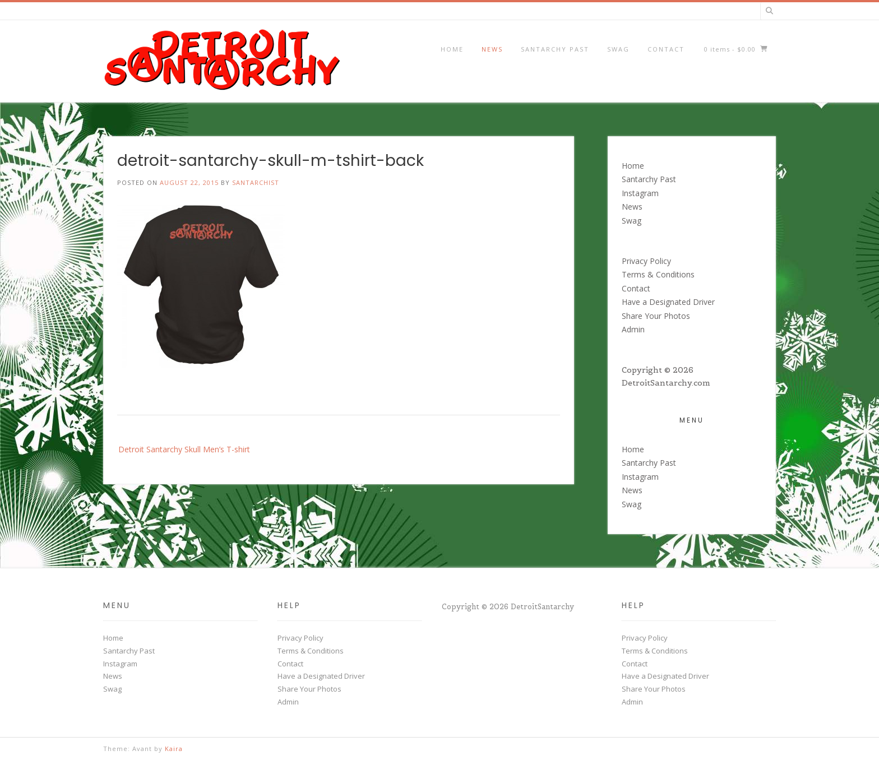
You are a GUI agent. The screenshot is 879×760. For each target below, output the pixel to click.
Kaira (174, 748)
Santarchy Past (555, 49)
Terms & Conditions (658, 274)
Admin (633, 329)
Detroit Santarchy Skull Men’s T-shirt (184, 449)
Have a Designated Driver (668, 301)
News (492, 49)
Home (452, 49)
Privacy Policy (646, 261)
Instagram (640, 193)
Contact (665, 49)
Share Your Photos (656, 316)
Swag (618, 49)
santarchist (255, 182)
